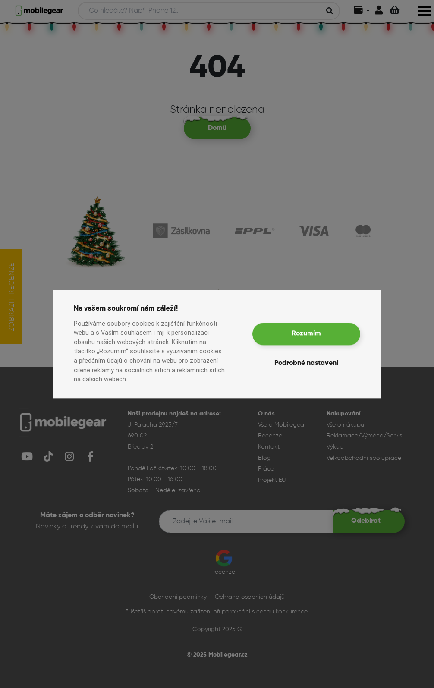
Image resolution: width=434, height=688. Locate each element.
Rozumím (306, 333)
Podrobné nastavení (306, 363)
